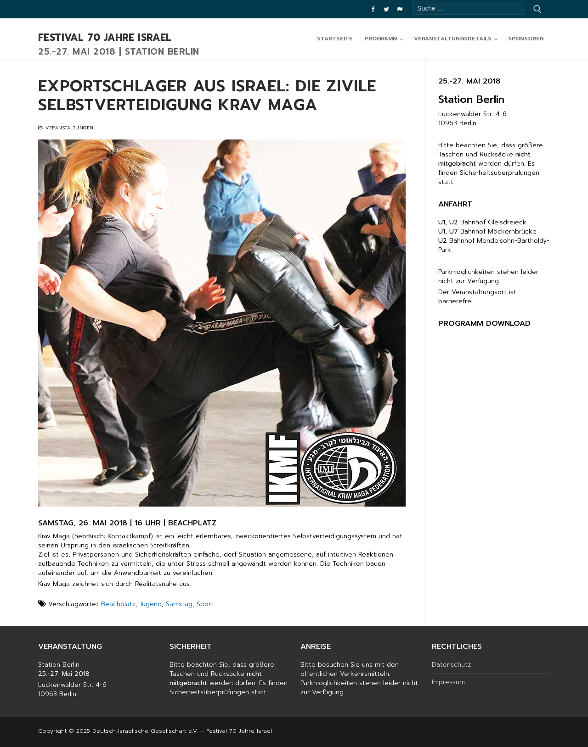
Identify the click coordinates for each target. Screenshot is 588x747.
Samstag (179, 604)
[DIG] (399, 9)
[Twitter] (386, 9)
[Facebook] (373, 9)
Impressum (448, 682)
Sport (205, 604)
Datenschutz (451, 664)
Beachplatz (118, 604)
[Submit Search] (537, 9)
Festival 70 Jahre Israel (105, 38)
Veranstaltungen (66, 127)
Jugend (151, 604)
